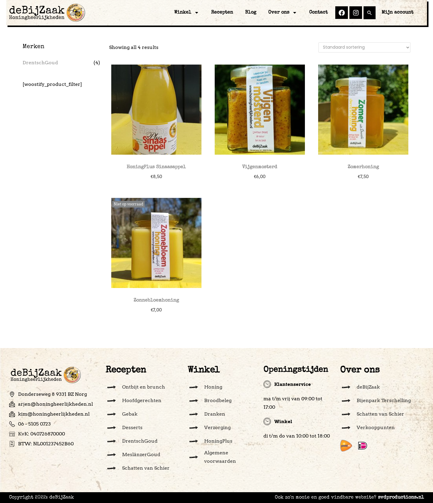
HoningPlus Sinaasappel (156, 167)
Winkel (186, 12)
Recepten (222, 12)
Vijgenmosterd (259, 167)
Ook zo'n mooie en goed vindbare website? (349, 497)
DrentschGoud (40, 62)
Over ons (282, 12)
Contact (318, 12)
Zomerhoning (363, 167)
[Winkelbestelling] (364, 47)
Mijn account (397, 12)
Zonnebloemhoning (156, 300)
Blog (250, 12)
